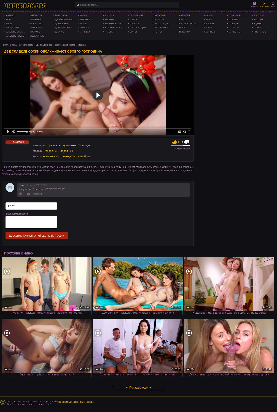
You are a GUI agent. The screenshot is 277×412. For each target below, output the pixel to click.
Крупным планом (115, 27)
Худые (257, 23)
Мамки (134, 19)
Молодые (160, 15)
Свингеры (210, 32)
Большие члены (15, 36)
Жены (83, 15)
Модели (254, 5)
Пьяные (208, 15)
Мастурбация (138, 27)
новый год (84, 156)
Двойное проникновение (65, 19)
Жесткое (85, 19)
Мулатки (159, 19)
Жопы (83, 23)
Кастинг (109, 19)
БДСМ (9, 23)
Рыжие (208, 27)
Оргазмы (184, 15)
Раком (207, 19)
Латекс (109, 32)
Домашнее (61, 23)
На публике (161, 27)
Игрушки (85, 32)
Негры (158, 32)
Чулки (257, 27)
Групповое (61, 15)
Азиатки (10, 15)
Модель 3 (51, 150)
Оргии (183, 19)
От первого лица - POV (190, 23)
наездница (69, 156)
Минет (133, 32)
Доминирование (65, 27)
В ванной (35, 19)
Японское (260, 32)
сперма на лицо (50, 156)
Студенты (234, 32)
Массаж (134, 23)
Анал (8, 19)
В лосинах (36, 23)
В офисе (35, 32)
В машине (36, 27)
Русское (209, 23)
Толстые (259, 15)
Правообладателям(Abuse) (76, 401)
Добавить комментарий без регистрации (36, 235)
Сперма (233, 19)
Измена (109, 15)
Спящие (233, 23)
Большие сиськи (16, 32)
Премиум (184, 32)
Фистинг (259, 19)
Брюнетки (36, 15)
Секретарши (236, 15)
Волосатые (37, 36)
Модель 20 (66, 150)
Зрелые (84, 27)
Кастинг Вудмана (115, 23)
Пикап (183, 27)
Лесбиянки (136, 15)
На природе (161, 23)
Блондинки (12, 27)
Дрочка (59, 32)
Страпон (234, 27)
